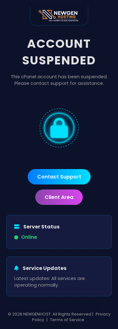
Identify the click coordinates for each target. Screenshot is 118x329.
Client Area (59, 197)
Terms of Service (67, 319)
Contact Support (59, 176)
